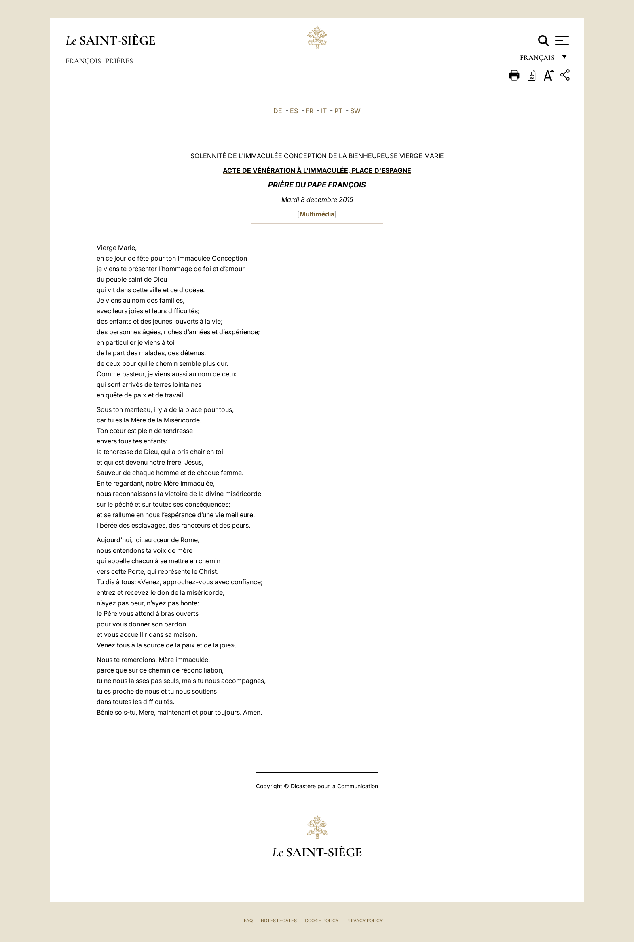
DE (277, 111)
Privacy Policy (365, 920)
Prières (119, 60)
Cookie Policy (321, 920)
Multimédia (317, 214)
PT (338, 111)
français (538, 59)
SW (355, 111)
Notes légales (279, 920)
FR (309, 111)
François (84, 60)
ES (294, 111)
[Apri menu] (561, 40)
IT (324, 111)
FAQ (248, 920)
